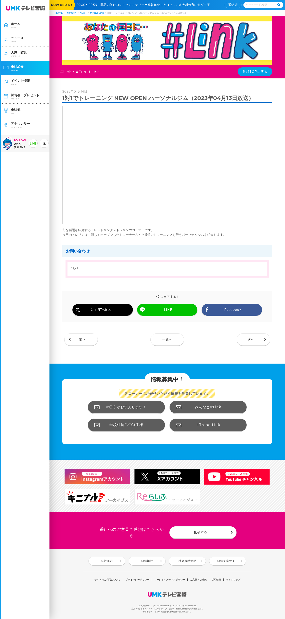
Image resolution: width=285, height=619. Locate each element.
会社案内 (107, 561)
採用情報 (216, 579)
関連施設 (147, 561)
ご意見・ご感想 (198, 579)
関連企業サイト (227, 561)
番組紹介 (71, 12)
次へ (251, 339)
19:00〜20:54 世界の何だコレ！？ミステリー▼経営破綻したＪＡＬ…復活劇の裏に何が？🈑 (145, 5)
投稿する (200, 532)
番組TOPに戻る (255, 72)
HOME (59, 12)
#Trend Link (97, 12)
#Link (83, 12)
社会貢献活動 (187, 561)
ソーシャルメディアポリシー (169, 579)
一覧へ (167, 339)
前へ (82, 339)
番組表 (233, 5)
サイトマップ (233, 579)
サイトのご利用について (107, 579)
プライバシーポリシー (137, 579)
